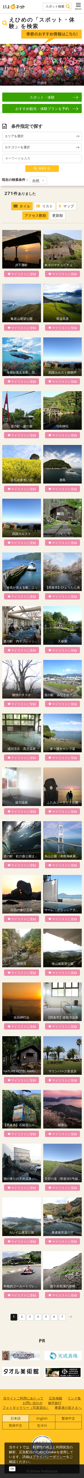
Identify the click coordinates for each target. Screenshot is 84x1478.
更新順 (57, 215)
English (42, 1418)
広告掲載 (55, 1398)
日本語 (16, 1418)
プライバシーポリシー (49, 1456)
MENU (78, 6)
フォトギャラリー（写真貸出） (26, 1407)
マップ (66, 206)
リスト (44, 206)
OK (12, 1469)
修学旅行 (54, 1403)
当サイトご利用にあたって (23, 1398)
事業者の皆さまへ (68, 1407)
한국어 (42, 1425)
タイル (22, 206)
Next (79, 65)
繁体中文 (68, 1418)
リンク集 (74, 1398)
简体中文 (15, 1425)
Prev (5, 65)
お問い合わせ (33, 1403)
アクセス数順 (35, 215)
